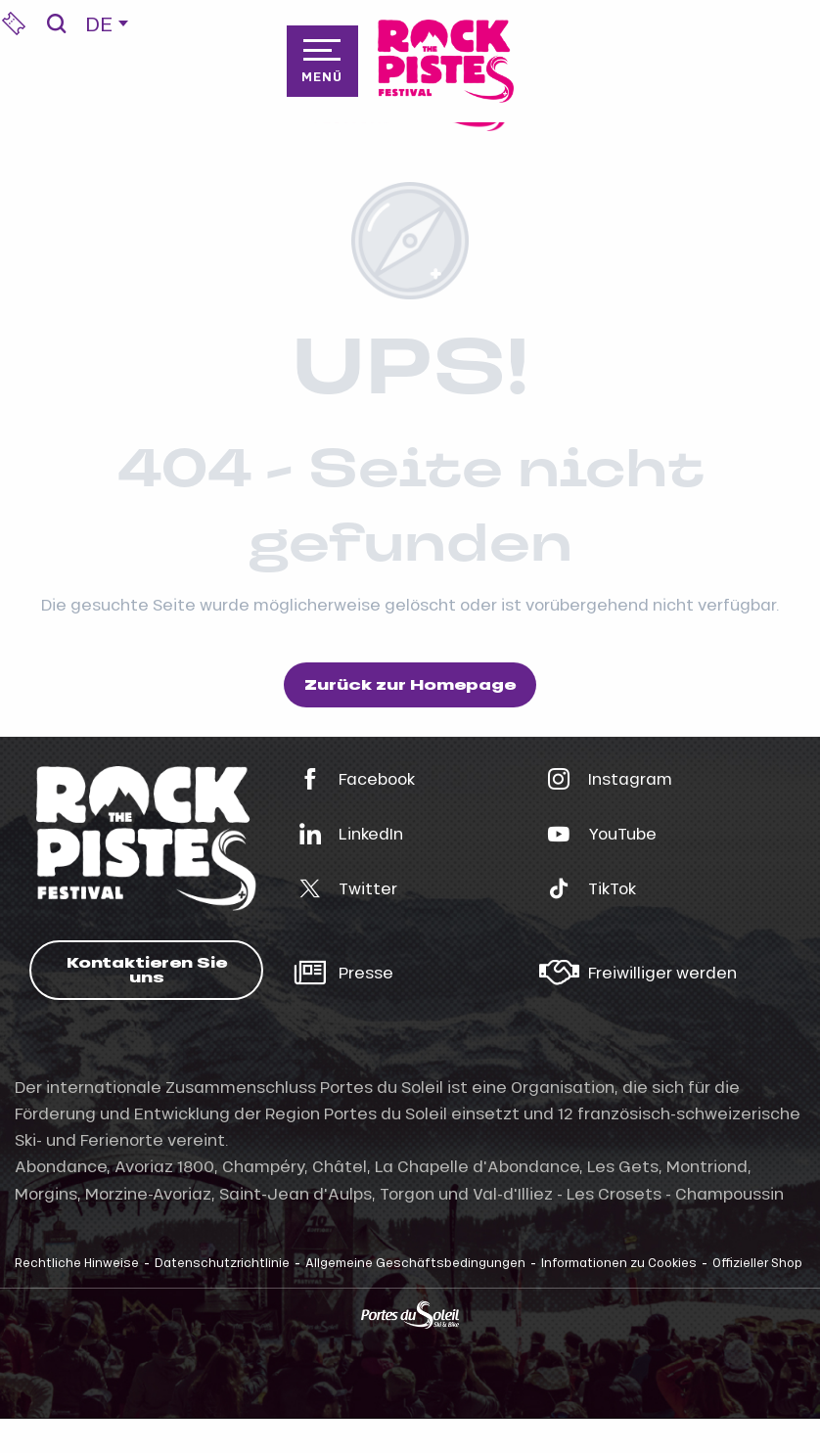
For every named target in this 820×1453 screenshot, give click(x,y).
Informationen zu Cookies (619, 1262)
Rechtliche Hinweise (77, 1262)
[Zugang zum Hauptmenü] (322, 60)
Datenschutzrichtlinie (222, 1262)
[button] (56, 23)
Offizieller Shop (757, 1262)
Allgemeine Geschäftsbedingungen (415, 1262)
